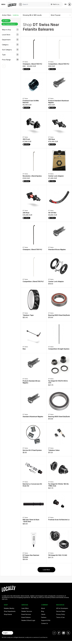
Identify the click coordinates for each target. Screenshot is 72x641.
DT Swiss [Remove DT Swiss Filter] (6, 20)
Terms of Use (60, 617)
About (43, 608)
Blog (42, 611)
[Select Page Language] (7, 633)
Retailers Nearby (9, 608)
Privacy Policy (60, 614)
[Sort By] (60, 15)
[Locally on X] (68, 633)
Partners (43, 617)
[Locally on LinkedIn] (63, 633)
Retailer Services (26, 611)
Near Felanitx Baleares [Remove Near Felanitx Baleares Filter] (10, 24)
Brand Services (26, 614)
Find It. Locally (56, 4)
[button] (10, 29)
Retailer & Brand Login (28, 620)
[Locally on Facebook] (59, 633)
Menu (3, 4)
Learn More (25, 608)
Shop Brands (8, 614)
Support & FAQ (45, 620)
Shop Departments (9, 611)
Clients (43, 614)
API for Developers (62, 608)
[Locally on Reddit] (54, 633)
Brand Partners (26, 617)
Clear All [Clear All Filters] (16, 15)
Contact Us (44, 623)
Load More (46, 569)
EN (65, 4)
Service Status (60, 611)
